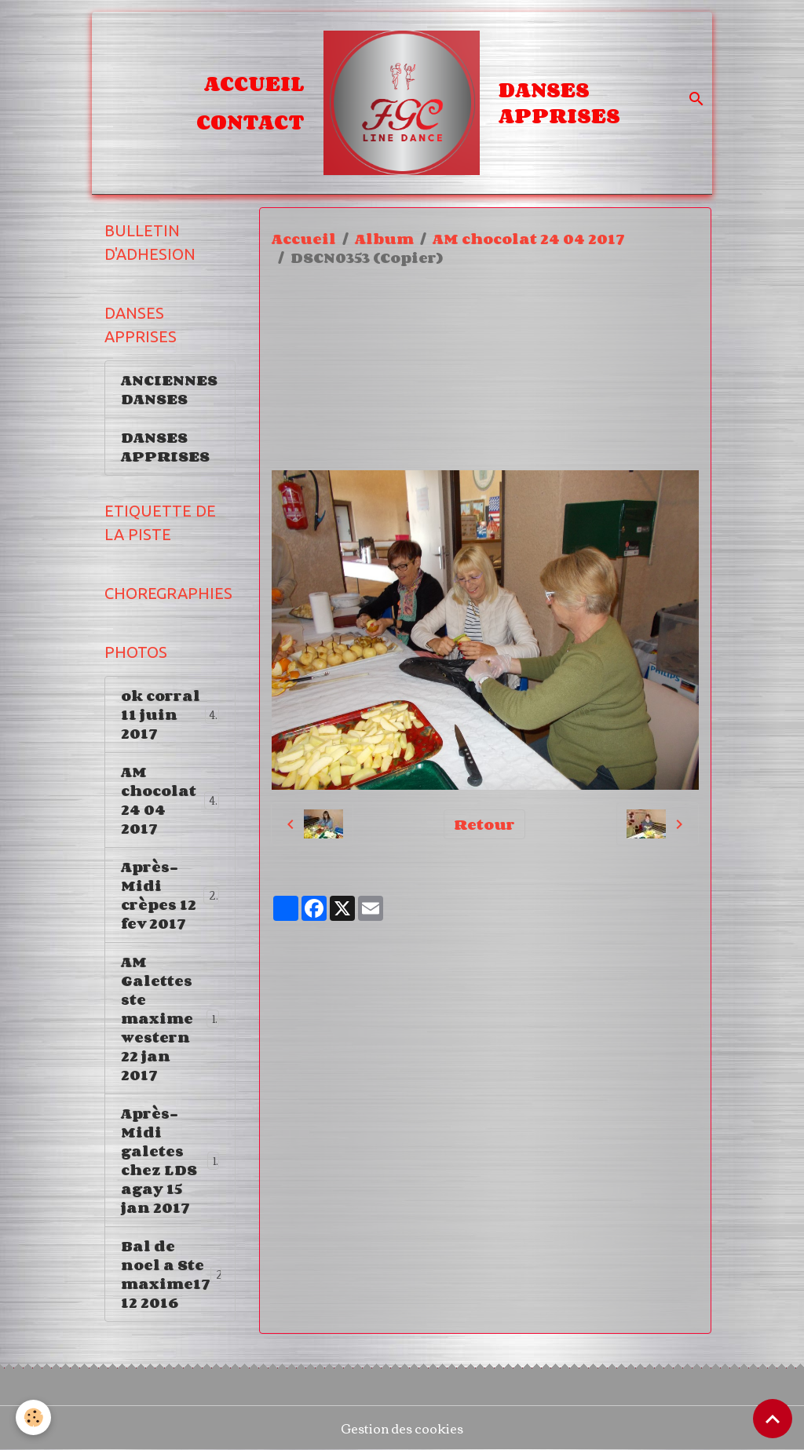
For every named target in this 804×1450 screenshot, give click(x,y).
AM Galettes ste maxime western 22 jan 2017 (171, 1018)
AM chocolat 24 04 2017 (529, 238)
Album (384, 238)
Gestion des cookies (402, 1428)
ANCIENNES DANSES (169, 389)
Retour (484, 824)
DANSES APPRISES (559, 103)
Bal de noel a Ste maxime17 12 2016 (176, 1274)
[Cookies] (33, 1417)
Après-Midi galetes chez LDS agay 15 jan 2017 (170, 1160)
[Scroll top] (772, 1418)
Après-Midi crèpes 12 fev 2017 (172, 895)
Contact (250, 121)
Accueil (254, 83)
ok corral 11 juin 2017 (170, 714)
